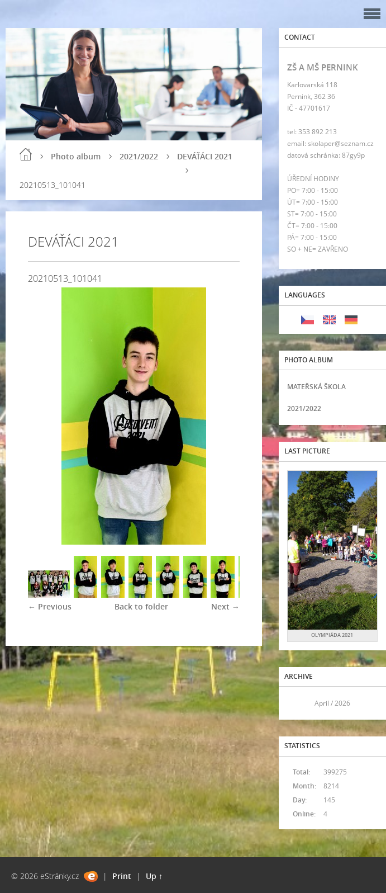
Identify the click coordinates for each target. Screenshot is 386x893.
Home (26, 154)
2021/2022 (139, 156)
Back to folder (141, 606)
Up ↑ (154, 876)
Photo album (76, 156)
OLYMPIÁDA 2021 (332, 635)
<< (299, 703)
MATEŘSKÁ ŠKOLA (316, 386)
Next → (225, 606)
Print (121, 876)
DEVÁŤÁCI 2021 (204, 156)
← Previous (50, 606)
